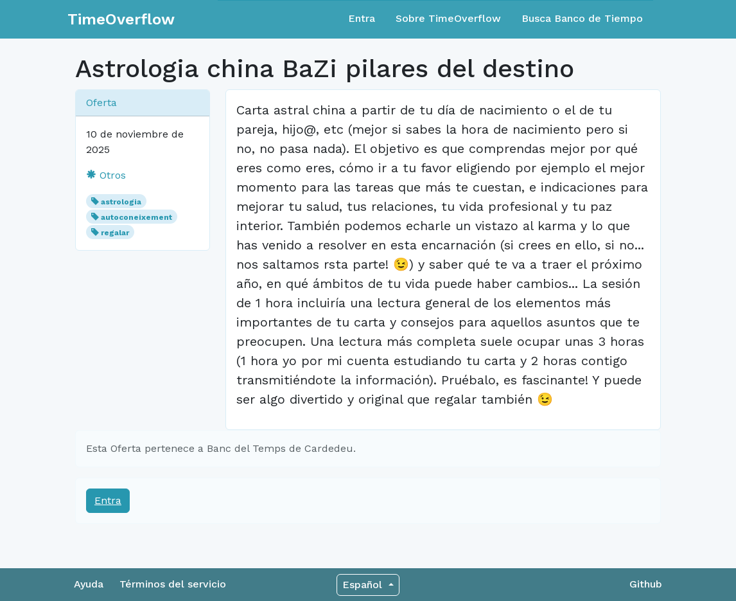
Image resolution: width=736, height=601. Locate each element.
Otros (106, 175)
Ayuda (88, 584)
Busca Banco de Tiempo (582, 18)
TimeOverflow (121, 19)
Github (645, 584)
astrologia (121, 201)
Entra (361, 18)
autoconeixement (136, 217)
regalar (115, 232)
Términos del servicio (172, 584)
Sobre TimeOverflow (448, 18)
